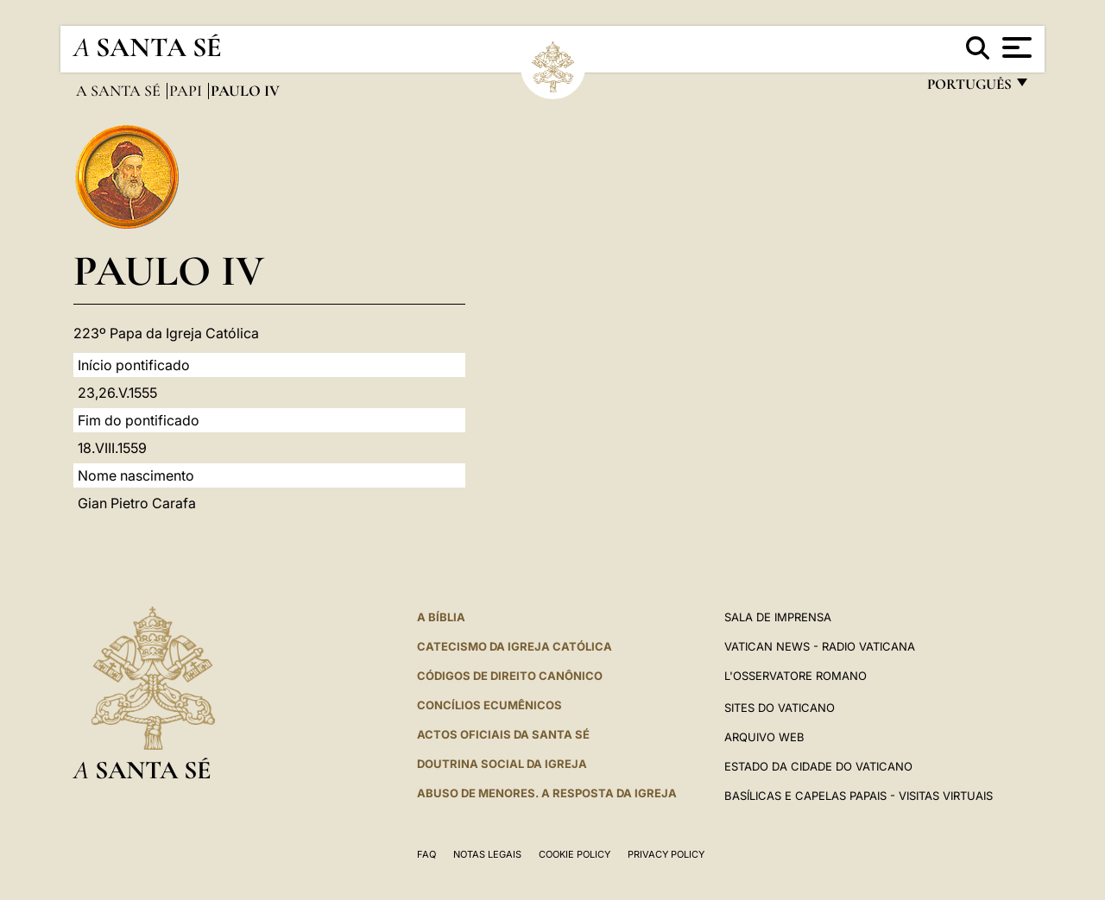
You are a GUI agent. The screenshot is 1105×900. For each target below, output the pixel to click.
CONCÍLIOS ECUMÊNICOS (489, 705)
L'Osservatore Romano (795, 676)
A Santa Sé (120, 90)
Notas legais (487, 854)
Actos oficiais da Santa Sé (503, 734)
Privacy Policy (666, 854)
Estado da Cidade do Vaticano (818, 766)
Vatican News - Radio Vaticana (819, 646)
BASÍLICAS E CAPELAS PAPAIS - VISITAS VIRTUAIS (858, 795)
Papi (187, 90)
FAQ (426, 854)
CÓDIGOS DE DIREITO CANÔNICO (510, 676)
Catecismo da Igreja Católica (514, 646)
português (968, 88)
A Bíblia (441, 617)
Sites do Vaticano (779, 707)
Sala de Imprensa (777, 617)
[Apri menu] (1015, 47)
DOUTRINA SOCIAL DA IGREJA (502, 764)
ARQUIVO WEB (764, 737)
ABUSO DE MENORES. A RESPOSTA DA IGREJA (547, 793)
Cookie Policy (574, 854)
